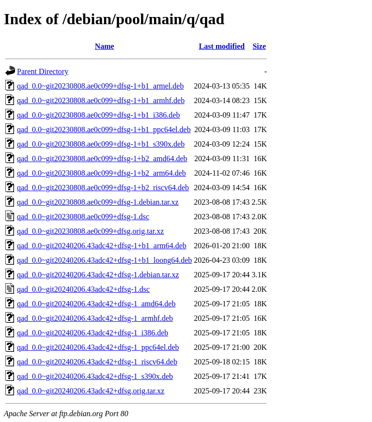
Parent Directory (42, 71)
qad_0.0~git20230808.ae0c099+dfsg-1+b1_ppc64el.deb (104, 129)
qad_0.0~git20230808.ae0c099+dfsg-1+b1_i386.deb (98, 115)
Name (104, 46)
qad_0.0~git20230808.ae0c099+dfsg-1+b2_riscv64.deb (103, 187)
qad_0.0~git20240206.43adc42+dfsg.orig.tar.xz (90, 391)
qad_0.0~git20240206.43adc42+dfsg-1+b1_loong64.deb (104, 260)
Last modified (222, 46)
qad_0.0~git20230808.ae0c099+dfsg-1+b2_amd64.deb (102, 158)
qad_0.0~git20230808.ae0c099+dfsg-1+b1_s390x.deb (101, 144)
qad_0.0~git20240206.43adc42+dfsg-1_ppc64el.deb (98, 347)
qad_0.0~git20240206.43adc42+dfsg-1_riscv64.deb (97, 362)
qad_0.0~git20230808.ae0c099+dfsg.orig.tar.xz (90, 231)
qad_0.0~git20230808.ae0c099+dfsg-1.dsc (83, 216)
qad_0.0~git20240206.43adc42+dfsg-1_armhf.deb (95, 318)
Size (259, 46)
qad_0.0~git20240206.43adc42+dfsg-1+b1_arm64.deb (101, 245)
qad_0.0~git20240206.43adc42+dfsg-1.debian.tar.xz (98, 275)
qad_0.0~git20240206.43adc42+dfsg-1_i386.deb (92, 333)
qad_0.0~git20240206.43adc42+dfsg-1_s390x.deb (95, 376)
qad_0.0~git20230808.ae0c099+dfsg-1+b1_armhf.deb (101, 100)
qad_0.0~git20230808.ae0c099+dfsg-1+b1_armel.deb (100, 86)
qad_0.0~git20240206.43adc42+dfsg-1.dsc (83, 289)
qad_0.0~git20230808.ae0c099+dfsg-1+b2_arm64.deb (101, 173)
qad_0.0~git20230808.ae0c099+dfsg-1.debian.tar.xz (98, 202)
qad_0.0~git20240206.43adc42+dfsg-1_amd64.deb (96, 304)
